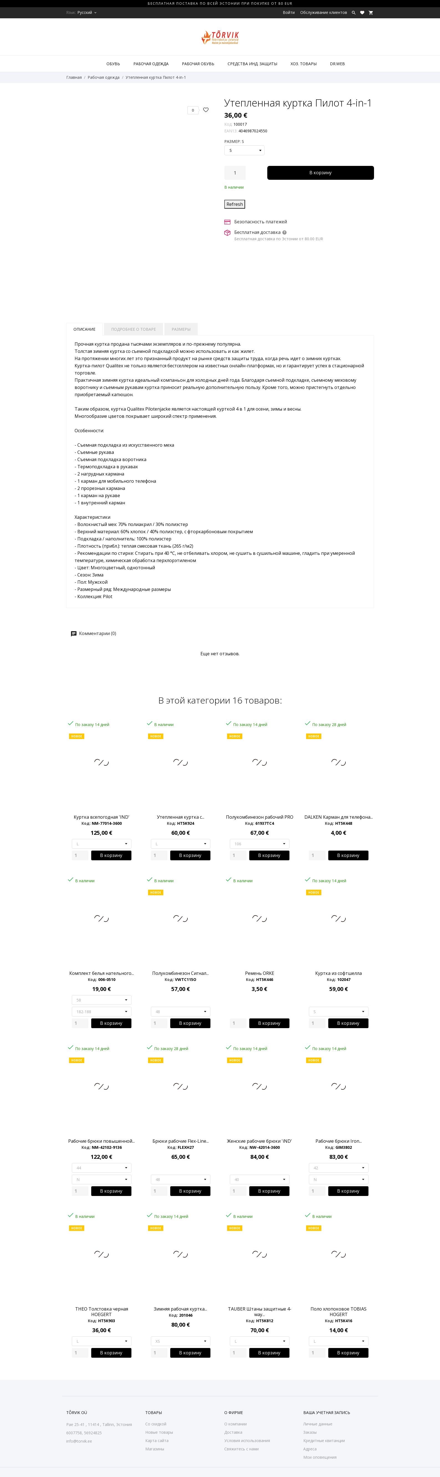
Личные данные (317, 1424)
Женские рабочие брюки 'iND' (259, 1141)
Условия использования (247, 1440)
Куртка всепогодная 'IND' (101, 817)
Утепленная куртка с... (180, 817)
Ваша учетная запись (326, 1412)
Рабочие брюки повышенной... (101, 1141)
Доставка (233, 1432)
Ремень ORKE (259, 973)
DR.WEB (337, 63)
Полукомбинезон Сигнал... (180, 973)
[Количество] (235, 173)
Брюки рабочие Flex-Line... (180, 1141)
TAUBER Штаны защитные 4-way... (259, 1311)
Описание (84, 329)
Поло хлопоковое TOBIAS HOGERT (339, 1311)
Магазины (154, 1448)
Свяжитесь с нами (241, 1448)
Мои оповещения (320, 1457)
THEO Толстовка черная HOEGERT (101, 1311)
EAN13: (230, 130)
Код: (228, 124)
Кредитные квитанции (324, 1440)
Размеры (181, 329)
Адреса (310, 1448)
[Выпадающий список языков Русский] (87, 12)
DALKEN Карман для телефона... (338, 817)
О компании (235, 1424)
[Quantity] (80, 855)
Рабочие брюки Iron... (339, 1141)
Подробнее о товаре (133, 329)
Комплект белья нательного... (101, 973)
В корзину (320, 173)
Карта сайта (157, 1440)
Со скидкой (155, 1424)
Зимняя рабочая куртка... (180, 1309)
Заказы (310, 1432)
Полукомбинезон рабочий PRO (259, 817)
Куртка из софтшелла (338, 973)
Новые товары (159, 1432)
